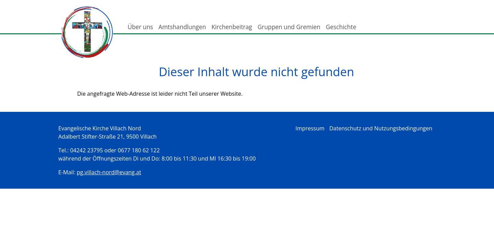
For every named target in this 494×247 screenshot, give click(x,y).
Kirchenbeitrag (231, 27)
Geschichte (341, 27)
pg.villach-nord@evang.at (109, 172)
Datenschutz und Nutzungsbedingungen (380, 128)
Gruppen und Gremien (289, 27)
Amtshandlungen (182, 27)
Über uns (140, 27)
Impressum (309, 128)
